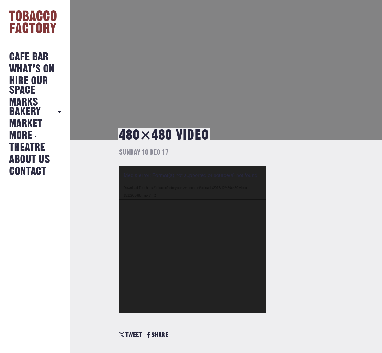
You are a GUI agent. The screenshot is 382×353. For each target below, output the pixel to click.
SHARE (157, 335)
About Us (29, 159)
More (20, 135)
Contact (27, 171)
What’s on (31, 69)
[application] (192, 239)
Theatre (27, 147)
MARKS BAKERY (25, 107)
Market (25, 124)
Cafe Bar (28, 57)
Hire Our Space (28, 85)
